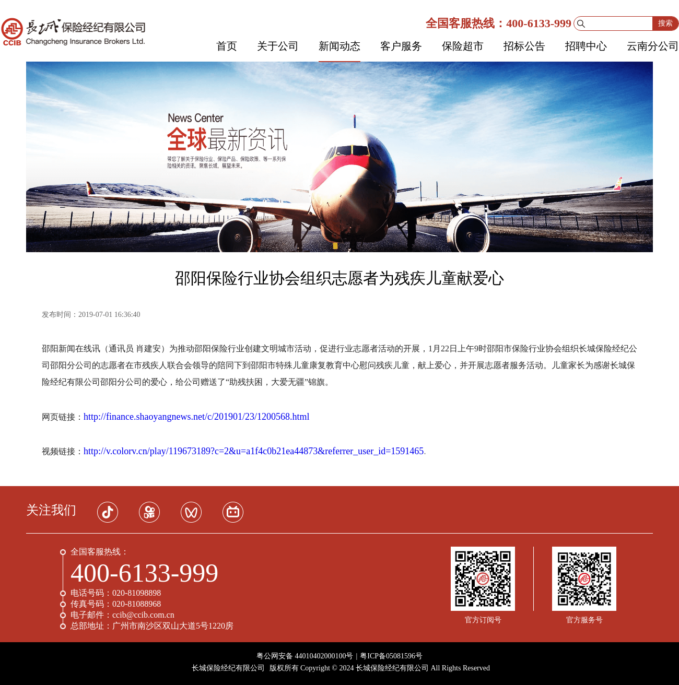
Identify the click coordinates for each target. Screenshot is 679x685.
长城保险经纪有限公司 (228, 668)
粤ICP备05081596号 (391, 656)
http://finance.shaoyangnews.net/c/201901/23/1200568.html (196, 416)
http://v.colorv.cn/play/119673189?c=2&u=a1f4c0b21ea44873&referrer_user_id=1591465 (254, 451)
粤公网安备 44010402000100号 (305, 656)
